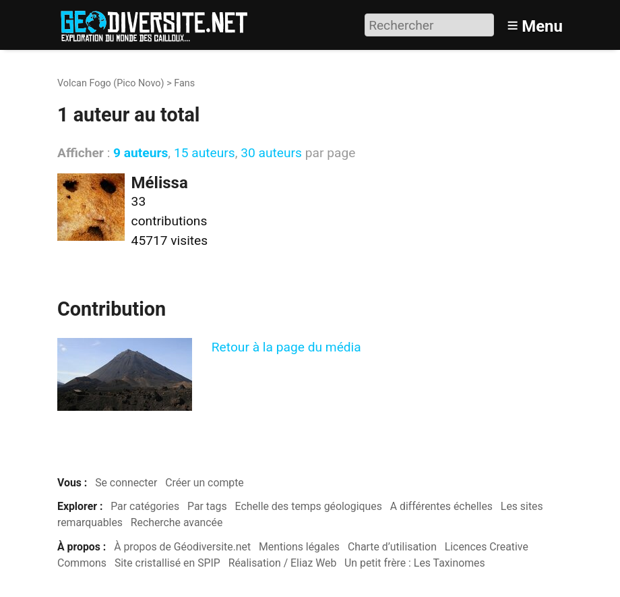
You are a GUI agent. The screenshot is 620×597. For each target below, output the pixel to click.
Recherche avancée (177, 522)
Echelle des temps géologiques (308, 506)
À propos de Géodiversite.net (182, 546)
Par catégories (145, 506)
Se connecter (126, 482)
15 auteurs (204, 153)
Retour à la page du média (286, 347)
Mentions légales (299, 546)
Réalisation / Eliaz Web (282, 563)
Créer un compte (204, 482)
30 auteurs (271, 153)
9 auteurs (140, 153)
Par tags (207, 506)
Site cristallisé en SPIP (167, 563)
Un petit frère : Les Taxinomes (414, 563)
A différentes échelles (441, 506)
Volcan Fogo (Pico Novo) (110, 83)
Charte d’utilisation (392, 546)
